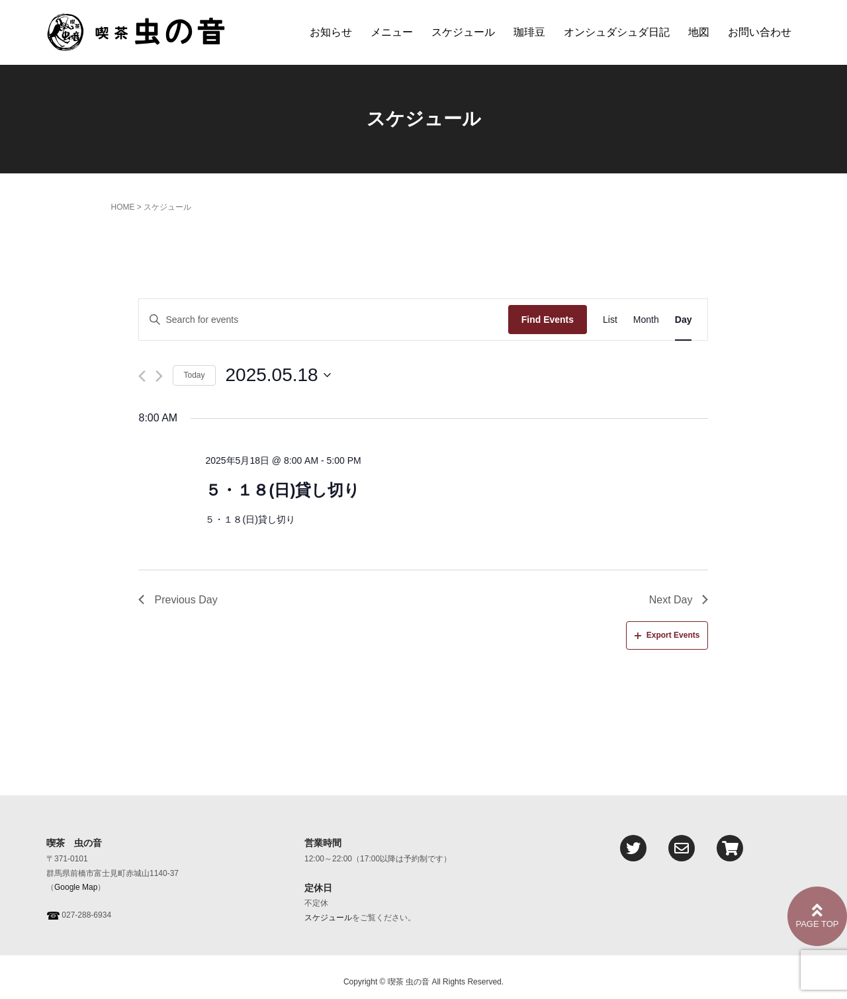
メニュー (392, 32)
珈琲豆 (529, 32)
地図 (698, 32)
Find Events (547, 319)
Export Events (667, 635)
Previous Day (177, 599)
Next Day (679, 599)
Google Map (75, 887)
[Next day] (159, 376)
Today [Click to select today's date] (193, 375)
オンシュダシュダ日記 (617, 32)
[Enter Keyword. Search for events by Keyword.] (323, 320)
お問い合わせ (759, 32)
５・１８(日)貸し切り (282, 490)
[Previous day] (142, 376)
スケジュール (463, 32)
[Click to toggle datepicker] (278, 375)
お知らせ (331, 32)
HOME (122, 207)
